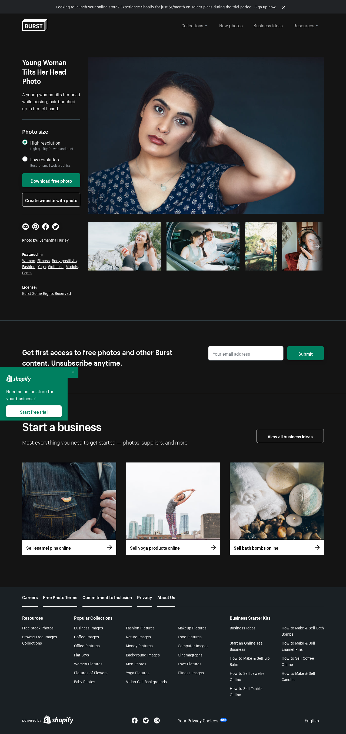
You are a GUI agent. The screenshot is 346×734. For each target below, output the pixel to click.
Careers (30, 596)
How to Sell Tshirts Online (246, 691)
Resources (306, 24)
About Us (166, 596)
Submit (305, 353)
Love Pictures (189, 663)
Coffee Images (86, 636)
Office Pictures (87, 645)
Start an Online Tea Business (246, 646)
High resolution (45, 142)
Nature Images (138, 636)
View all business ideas (290, 435)
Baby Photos (84, 681)
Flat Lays (81, 655)
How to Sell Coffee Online (298, 661)
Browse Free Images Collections (39, 639)
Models (72, 266)
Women (28, 260)
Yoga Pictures (137, 672)
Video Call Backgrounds (146, 681)
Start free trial (34, 411)
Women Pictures (88, 663)
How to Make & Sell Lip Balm (250, 661)
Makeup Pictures (192, 627)
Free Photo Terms (60, 596)
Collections (194, 24)
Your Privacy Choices (202, 719)
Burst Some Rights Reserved (46, 293)
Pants (27, 272)
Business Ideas (242, 627)
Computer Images (193, 645)
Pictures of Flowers (91, 672)
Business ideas (268, 24)
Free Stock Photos (38, 627)
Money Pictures (139, 645)
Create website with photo (51, 199)
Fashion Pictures (140, 627)
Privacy (144, 596)
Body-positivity (64, 260)
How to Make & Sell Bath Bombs (303, 631)
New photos (231, 24)
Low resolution (44, 159)
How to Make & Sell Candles (298, 676)
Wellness (56, 266)
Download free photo (51, 180)
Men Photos (136, 663)
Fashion (28, 266)
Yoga (42, 266)
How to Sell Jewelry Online (247, 676)
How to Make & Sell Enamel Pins (298, 646)
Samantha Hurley (54, 240)
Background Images (143, 655)
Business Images (88, 627)
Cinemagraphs (190, 655)
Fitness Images (191, 672)
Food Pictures (190, 636)
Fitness (43, 260)
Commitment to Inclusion (107, 596)
